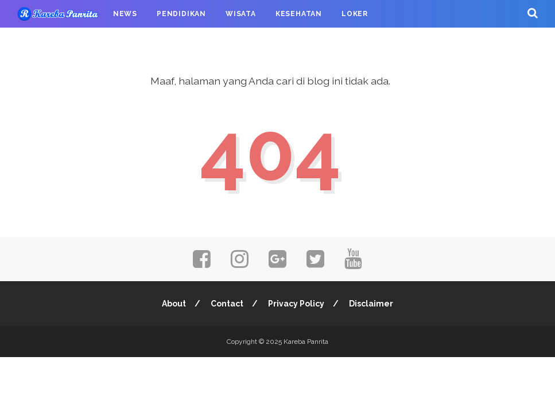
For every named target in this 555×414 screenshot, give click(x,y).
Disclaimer (371, 303)
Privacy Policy (296, 303)
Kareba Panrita (306, 342)
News (125, 14)
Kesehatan (298, 14)
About (174, 303)
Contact (227, 303)
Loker (354, 14)
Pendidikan (181, 14)
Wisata (241, 14)
